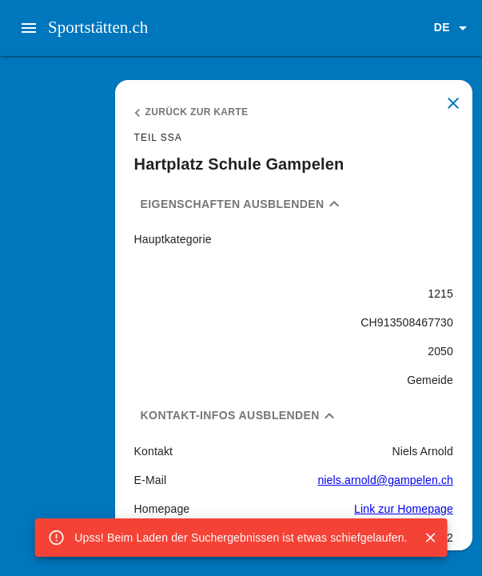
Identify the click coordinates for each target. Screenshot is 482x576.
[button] (453, 28)
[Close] (430, 537)
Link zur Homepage (403, 508)
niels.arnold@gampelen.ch (385, 480)
